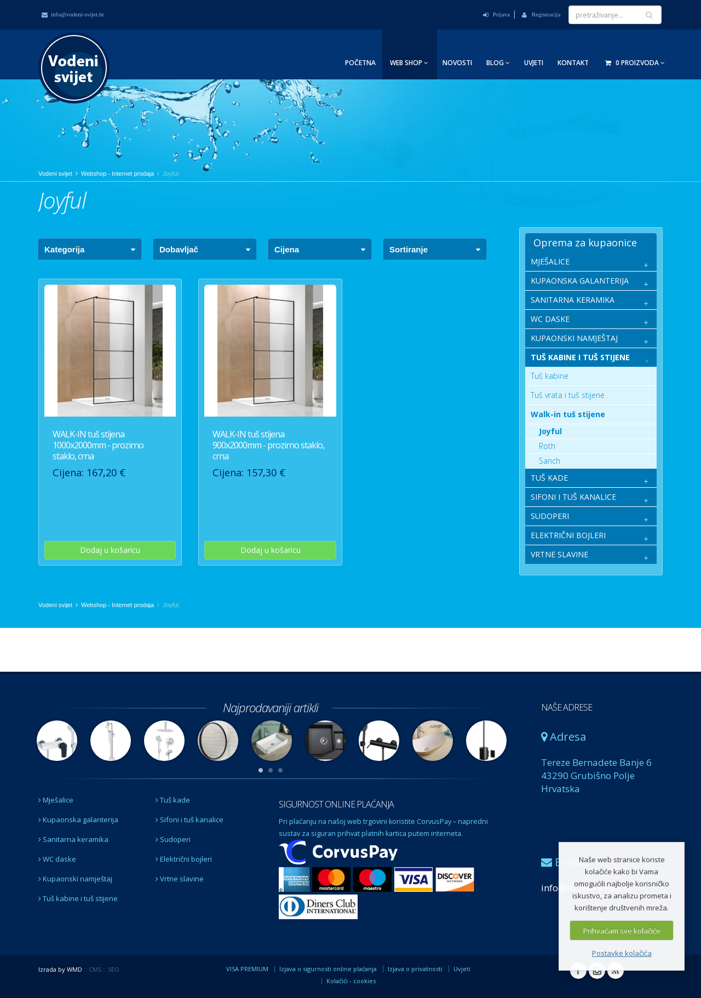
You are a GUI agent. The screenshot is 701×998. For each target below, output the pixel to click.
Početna (360, 62)
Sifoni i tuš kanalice (189, 819)
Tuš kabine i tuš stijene (78, 898)
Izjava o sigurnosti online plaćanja (328, 969)
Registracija (541, 14)
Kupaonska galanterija (78, 819)
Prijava (496, 14)
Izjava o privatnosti (415, 969)
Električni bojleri (184, 859)
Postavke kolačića (622, 953)
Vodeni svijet (55, 173)
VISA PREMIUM (247, 969)
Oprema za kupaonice (585, 242)
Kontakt (573, 62)
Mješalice (55, 800)
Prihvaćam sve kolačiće (621, 931)
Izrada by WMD (60, 969)
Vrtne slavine (180, 879)
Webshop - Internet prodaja (117, 173)
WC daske (57, 859)
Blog (498, 62)
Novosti (457, 62)
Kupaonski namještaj (75, 879)
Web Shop (409, 62)
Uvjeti (533, 62)
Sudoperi (173, 839)
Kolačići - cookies (351, 981)
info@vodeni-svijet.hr (73, 14)
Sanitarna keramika (73, 839)
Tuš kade (173, 800)
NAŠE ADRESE (566, 707)
